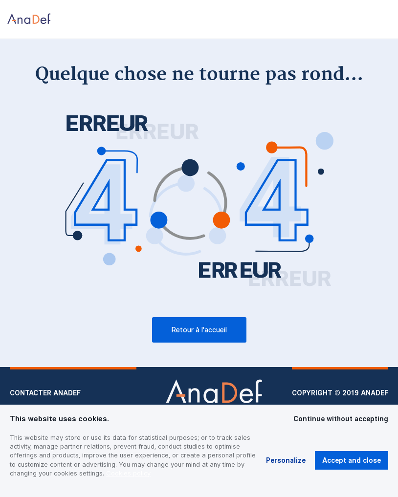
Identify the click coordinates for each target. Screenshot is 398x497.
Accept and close (351, 460)
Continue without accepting (340, 419)
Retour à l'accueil (199, 330)
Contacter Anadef (45, 393)
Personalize (286, 460)
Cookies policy (128, 473)
